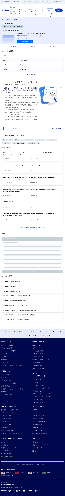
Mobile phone (6, 143)
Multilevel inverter (28, 140)
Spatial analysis (40, 140)
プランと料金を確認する (25, 41)
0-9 (50, 335)
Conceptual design (7, 140)
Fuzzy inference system (18, 143)
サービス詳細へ (12, 128)
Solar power (18, 140)
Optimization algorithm (33, 143)
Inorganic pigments (51, 140)
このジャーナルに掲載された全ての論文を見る (32, 227)
